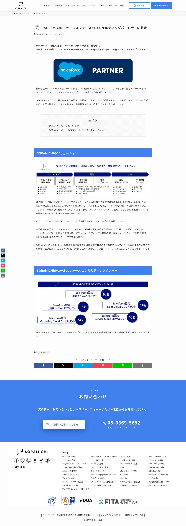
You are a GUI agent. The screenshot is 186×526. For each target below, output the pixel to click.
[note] (22, 467)
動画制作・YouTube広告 (158, 476)
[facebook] (16, 460)
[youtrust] (16, 467)
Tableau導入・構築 (156, 465)
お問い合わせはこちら (66, 424)
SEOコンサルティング (157, 458)
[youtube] (35, 460)
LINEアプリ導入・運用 (99, 469)
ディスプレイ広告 (69, 480)
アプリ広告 (153, 480)
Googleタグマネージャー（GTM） (75, 465)
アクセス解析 (125, 458)
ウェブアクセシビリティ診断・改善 (75, 490)
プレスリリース (42, 34)
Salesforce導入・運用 (128, 465)
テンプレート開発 (156, 462)
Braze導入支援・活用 (70, 487)
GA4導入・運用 (97, 465)
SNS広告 (123, 480)
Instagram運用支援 (69, 472)
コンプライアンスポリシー (112, 518)
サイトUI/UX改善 (68, 462)
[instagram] (28, 460)
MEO (122, 469)
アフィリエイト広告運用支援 (102, 483)
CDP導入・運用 (155, 472)
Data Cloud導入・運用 (70, 476)
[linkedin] (47, 460)
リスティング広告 (98, 480)
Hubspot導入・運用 (157, 469)
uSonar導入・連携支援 (129, 472)
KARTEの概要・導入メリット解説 (104, 458)
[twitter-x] (22, 460)
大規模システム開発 (128, 462)
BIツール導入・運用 (98, 472)
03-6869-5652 (124, 424)
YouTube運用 (125, 476)
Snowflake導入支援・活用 (101, 487)
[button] (43, 365)
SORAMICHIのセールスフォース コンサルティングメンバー (78, 130)
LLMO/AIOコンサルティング (130, 487)
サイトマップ (48, 518)
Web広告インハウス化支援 (72, 483)
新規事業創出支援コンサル (159, 483)
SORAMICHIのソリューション (64, 125)
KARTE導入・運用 (69, 458)
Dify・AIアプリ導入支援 (158, 487)
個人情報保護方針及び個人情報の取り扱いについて (77, 518)
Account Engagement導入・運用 (103, 476)
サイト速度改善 (97, 462)
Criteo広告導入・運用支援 (130, 483)
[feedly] (41, 460)
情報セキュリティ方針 (134, 518)
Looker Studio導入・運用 (72, 469)
